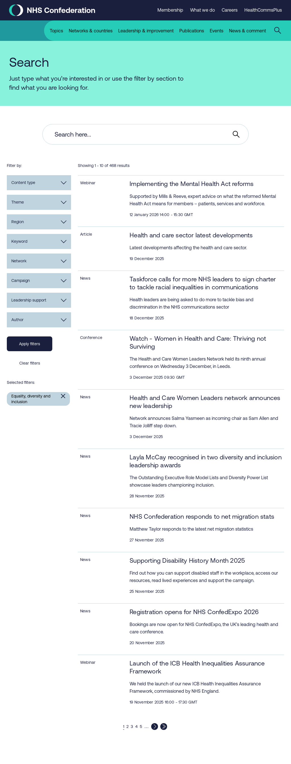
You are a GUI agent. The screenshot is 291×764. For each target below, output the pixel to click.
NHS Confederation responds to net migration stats (202, 516)
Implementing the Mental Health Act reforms (191, 183)
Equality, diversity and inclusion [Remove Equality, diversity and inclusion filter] (30, 399)
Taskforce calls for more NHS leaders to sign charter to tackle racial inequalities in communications (203, 283)
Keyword (38, 241)
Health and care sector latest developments (191, 235)
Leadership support (38, 300)
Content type (38, 182)
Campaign (38, 280)
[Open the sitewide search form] (278, 30)
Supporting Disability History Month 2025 (187, 560)
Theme (38, 202)
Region (38, 221)
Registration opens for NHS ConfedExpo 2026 (194, 612)
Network (38, 261)
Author (38, 319)
